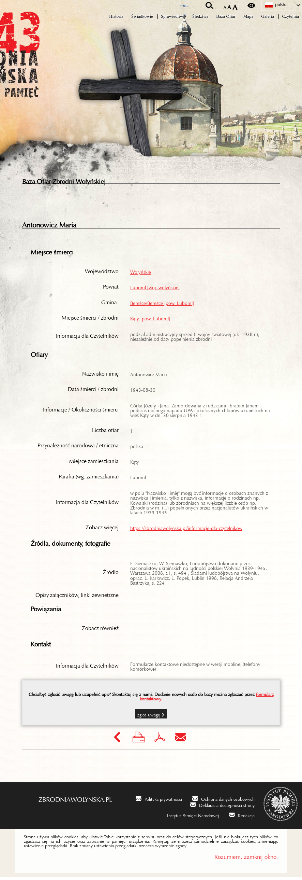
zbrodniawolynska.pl (75, 800)
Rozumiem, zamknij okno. (246, 858)
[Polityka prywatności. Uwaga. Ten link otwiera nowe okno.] (159, 801)
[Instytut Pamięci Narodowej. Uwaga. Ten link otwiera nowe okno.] (188, 817)
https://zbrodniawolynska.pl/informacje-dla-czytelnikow (186, 529)
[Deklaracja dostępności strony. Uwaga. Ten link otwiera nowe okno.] (222, 807)
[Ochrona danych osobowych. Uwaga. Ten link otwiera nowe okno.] (223, 801)
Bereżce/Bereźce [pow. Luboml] (162, 304)
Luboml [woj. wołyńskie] (155, 288)
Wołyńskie (140, 273)
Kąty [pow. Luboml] (150, 320)
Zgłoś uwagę (148, 716)
